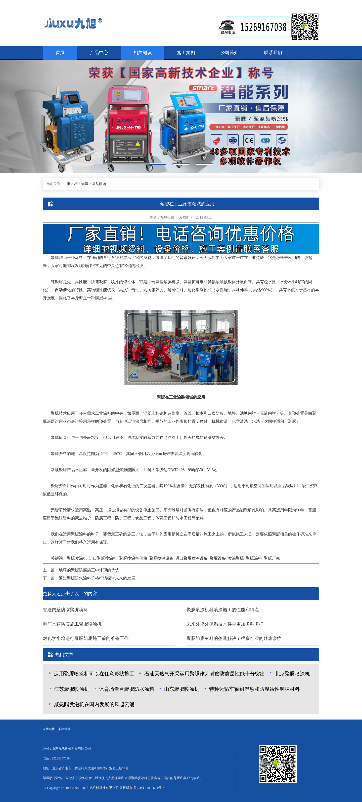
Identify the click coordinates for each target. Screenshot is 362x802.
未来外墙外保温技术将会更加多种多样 (225, 624)
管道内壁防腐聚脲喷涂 (65, 609)
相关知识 (142, 52)
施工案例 (186, 52)
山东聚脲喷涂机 (181, 689)
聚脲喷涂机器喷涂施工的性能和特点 (223, 609)
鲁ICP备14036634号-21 (149, 788)
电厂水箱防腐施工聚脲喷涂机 (72, 624)
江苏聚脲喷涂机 (71, 689)
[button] (27, 116)
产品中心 (99, 52)
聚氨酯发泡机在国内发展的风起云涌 (94, 704)
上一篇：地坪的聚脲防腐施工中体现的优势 (81, 570)
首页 (60, 52)
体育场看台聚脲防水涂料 (126, 689)
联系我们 (273, 52)
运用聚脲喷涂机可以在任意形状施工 (94, 673)
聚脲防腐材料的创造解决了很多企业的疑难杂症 (234, 638)
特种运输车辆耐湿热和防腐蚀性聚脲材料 (254, 689)
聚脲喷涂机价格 (133, 558)
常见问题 (99, 184)
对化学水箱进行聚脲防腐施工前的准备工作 (86, 638)
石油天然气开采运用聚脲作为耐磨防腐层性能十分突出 (204, 673)
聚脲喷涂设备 (161, 558)
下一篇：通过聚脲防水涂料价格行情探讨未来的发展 (89, 578)
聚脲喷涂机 (77, 558)
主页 (66, 184)
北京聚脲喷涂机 (292, 673)
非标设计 (64, 729)
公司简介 (229, 52)
